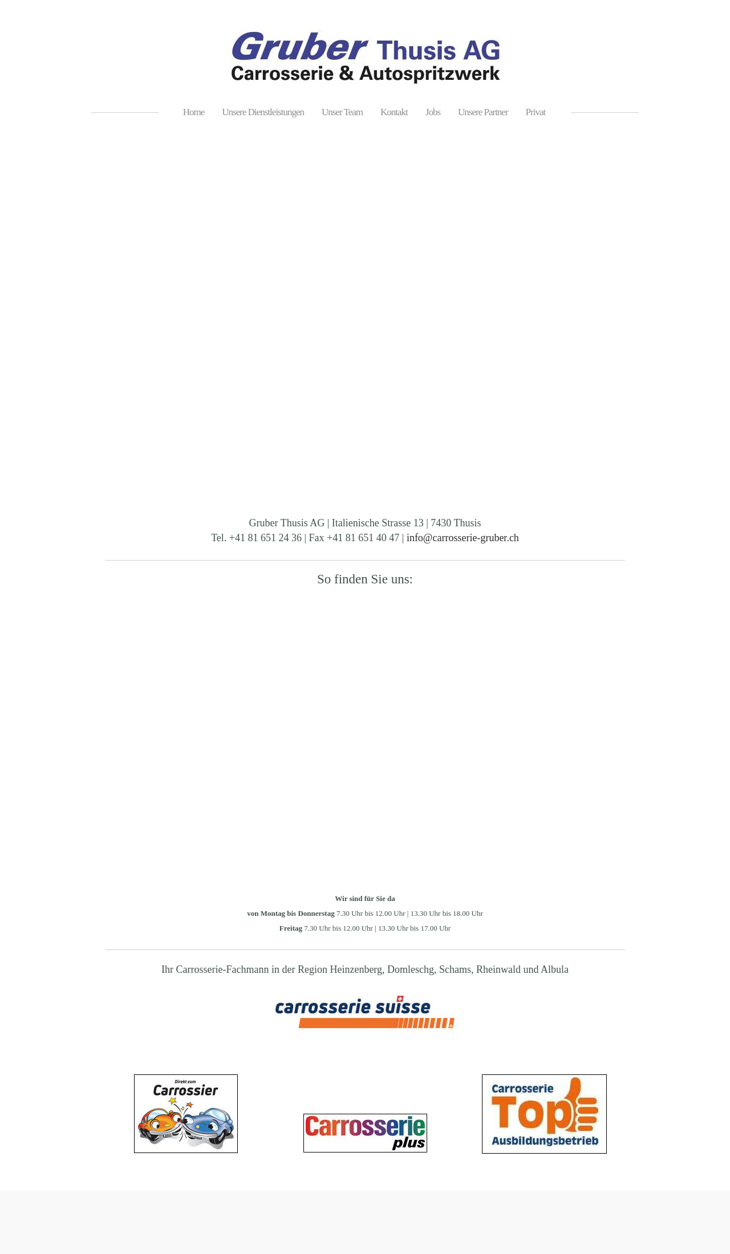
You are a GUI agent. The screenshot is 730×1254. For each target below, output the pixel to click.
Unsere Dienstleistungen (263, 112)
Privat (536, 112)
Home (194, 112)
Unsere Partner (483, 112)
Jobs (432, 112)
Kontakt (394, 112)
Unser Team (342, 112)
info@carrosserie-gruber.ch (463, 537)
